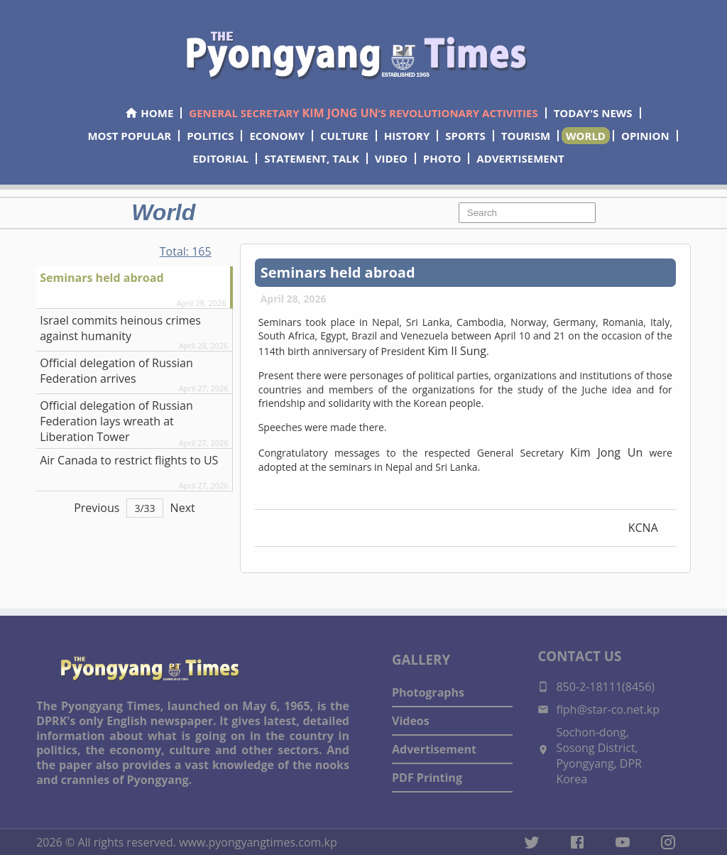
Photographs (428, 692)
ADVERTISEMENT (520, 158)
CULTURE (344, 136)
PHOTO (442, 158)
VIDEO (391, 158)
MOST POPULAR (129, 136)
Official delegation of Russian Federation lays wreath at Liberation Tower (116, 421)
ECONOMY (277, 136)
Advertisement (434, 749)
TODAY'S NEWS (593, 113)
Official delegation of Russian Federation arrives (116, 370)
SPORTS (465, 136)
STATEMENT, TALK (311, 158)
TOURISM (525, 136)
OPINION (645, 136)
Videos (411, 721)
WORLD (586, 136)
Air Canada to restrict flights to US (129, 460)
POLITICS (210, 136)
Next (182, 508)
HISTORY (407, 136)
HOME (148, 113)
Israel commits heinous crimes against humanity (120, 328)
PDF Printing (427, 777)
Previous (96, 508)
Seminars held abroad (101, 277)
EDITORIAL (220, 158)
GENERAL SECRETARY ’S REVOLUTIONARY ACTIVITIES (363, 113)
